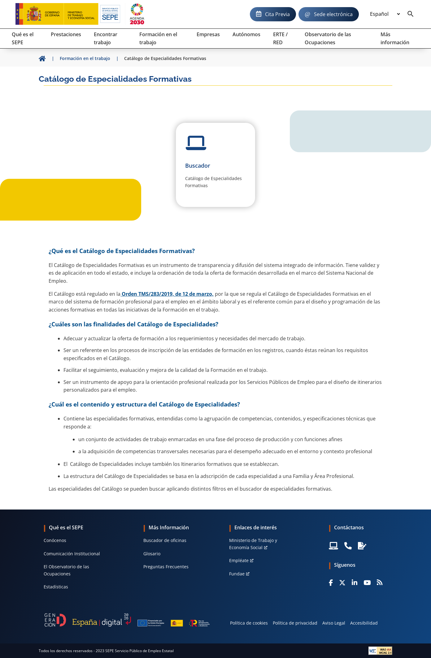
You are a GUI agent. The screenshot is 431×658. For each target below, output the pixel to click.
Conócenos (55, 540)
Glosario (151, 554)
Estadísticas (56, 587)
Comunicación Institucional (72, 554)
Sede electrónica (333, 14)
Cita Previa (277, 14)
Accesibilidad (364, 623)
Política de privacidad (295, 623)
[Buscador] (411, 14)
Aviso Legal (333, 623)
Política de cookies (249, 623)
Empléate (239, 560)
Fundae (237, 574)
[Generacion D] (127, 620)
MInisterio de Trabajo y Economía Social (253, 543)
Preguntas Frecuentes (166, 567)
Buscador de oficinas (164, 540)
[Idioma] (385, 14)
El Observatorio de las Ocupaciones (66, 570)
